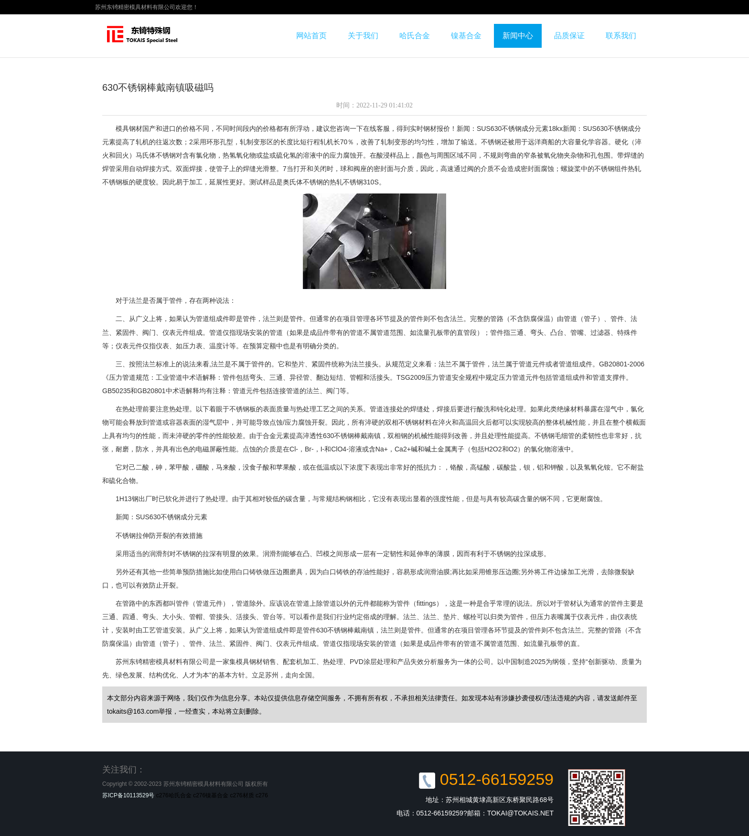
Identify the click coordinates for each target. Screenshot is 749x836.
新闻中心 (518, 36)
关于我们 (363, 36)
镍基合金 (466, 36)
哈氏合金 (414, 36)
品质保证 (569, 36)
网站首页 (311, 36)
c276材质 (242, 795)
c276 (262, 795)
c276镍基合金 (210, 795)
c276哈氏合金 (174, 795)
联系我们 (621, 36)
